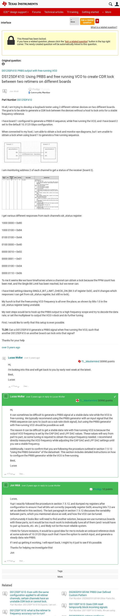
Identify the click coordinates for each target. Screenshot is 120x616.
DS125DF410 (24, 99)
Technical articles (53, 12)
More (108, 12)
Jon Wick (13, 91)
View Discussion (28, 386)
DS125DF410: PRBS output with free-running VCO (29, 70)
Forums (36, 12)
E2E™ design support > (16, 12)
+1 (115, 396)
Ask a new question (97, 21)
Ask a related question (87, 21)
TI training (72, 12)
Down (18, 387)
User (117, 4)
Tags (60, 571)
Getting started (90, 12)
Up (9, 387)
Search (110, 4)
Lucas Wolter (15, 357)
